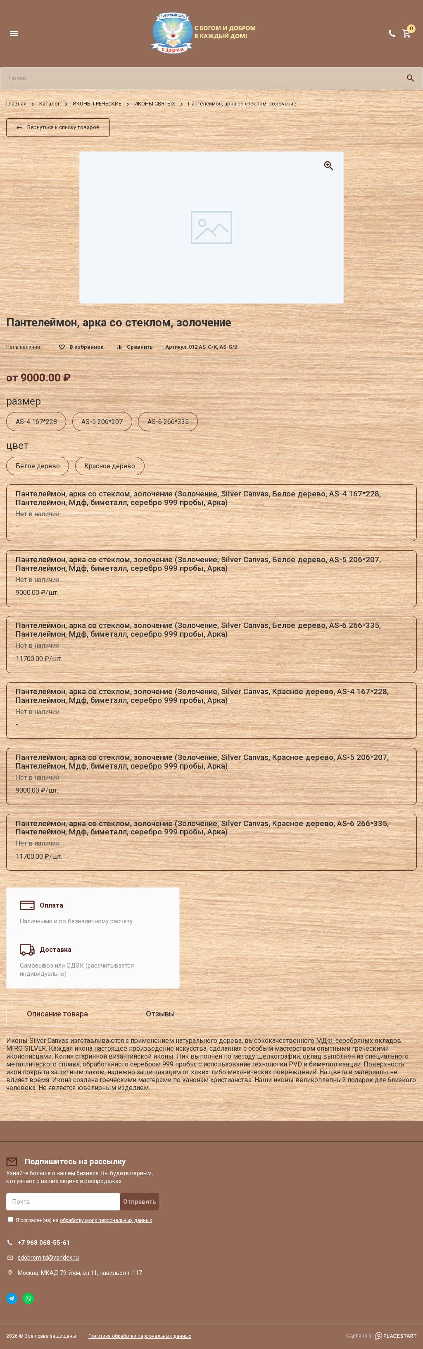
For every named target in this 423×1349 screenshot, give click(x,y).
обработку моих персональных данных (106, 1220)
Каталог (49, 104)
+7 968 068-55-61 (44, 1242)
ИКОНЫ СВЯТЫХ (154, 104)
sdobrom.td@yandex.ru (48, 1257)
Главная (16, 104)
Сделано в (381, 1336)
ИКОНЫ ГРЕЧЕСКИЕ (97, 104)
